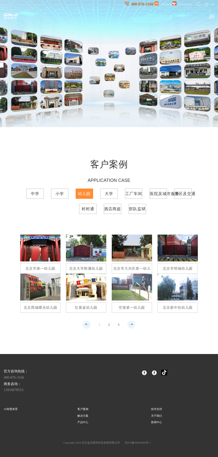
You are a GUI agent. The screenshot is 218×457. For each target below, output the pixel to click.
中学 (35, 194)
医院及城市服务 (158, 194)
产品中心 (82, 422)
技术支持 (156, 408)
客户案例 (82, 408)
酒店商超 (112, 209)
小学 (59, 194)
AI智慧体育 (11, 408)
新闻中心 (156, 422)
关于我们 (156, 415)
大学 (109, 194)
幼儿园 (84, 194)
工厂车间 (133, 194)
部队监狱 (137, 209)
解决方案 (82, 415)
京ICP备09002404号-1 (138, 442)
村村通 (88, 209)
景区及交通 (183, 194)
